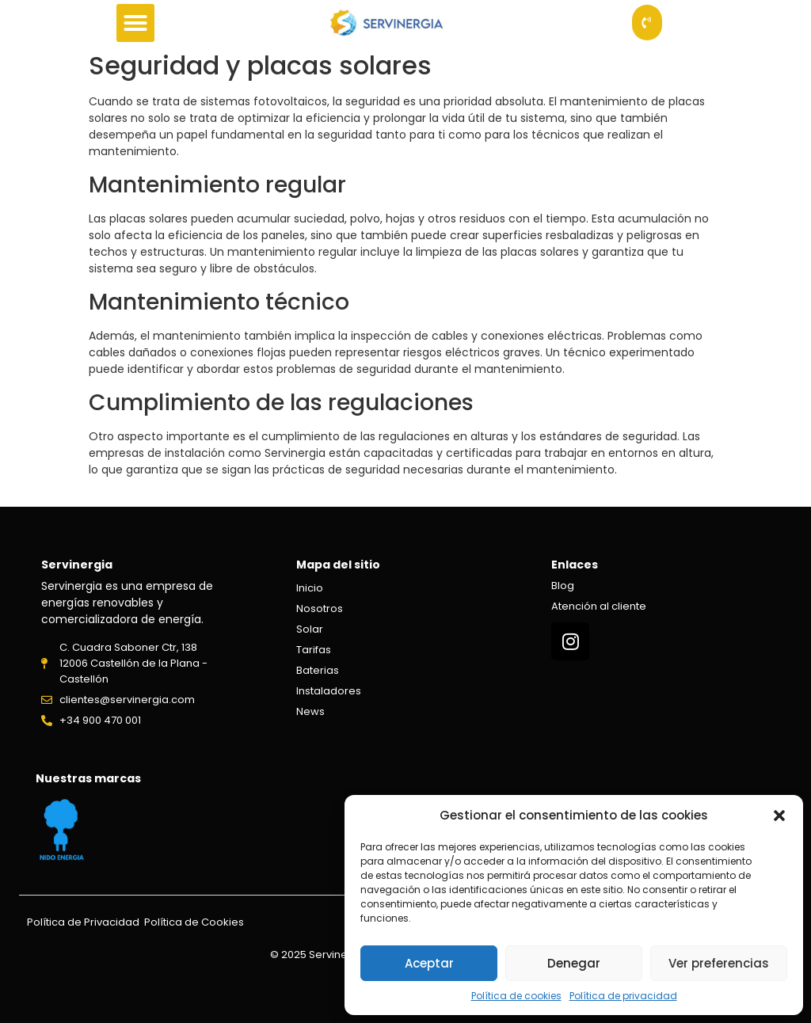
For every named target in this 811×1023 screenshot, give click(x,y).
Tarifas (313, 649)
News (310, 711)
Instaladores (328, 690)
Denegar (573, 963)
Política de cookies (516, 995)
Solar (309, 629)
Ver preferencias (718, 963)
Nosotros (319, 608)
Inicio (309, 587)
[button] (779, 815)
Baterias (317, 670)
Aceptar (429, 963)
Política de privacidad (623, 995)
